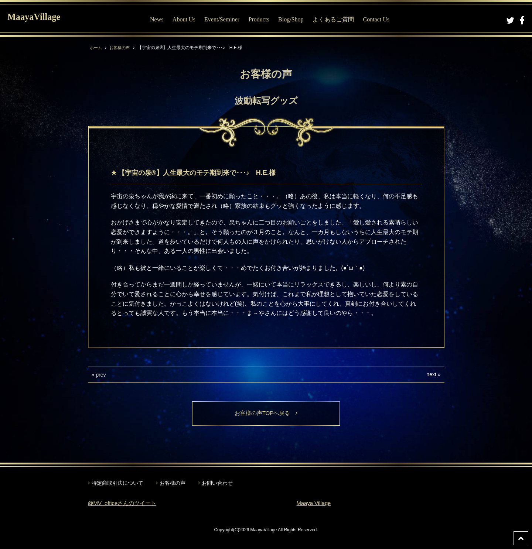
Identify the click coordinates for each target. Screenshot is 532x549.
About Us (185, 19)
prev (101, 375)
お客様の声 (121, 47)
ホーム (96, 47)
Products (260, 19)
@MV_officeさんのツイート (124, 504)
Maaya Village (315, 504)
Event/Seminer (223, 19)
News (158, 19)
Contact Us (378, 19)
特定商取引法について (117, 484)
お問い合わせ (217, 484)
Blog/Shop (292, 19)
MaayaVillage (40, 19)
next (431, 374)
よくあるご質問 (335, 19)
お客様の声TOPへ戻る (266, 414)
